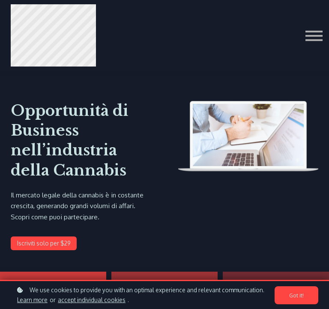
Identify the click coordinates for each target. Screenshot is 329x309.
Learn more (32, 299)
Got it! (296, 295)
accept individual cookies (92, 299)
